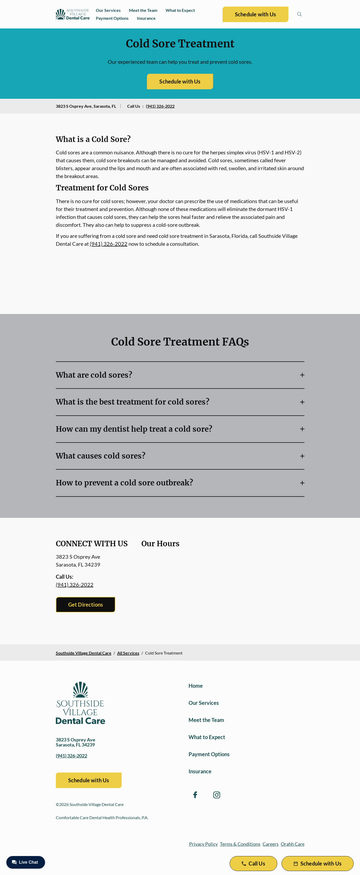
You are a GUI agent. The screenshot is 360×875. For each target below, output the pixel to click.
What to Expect (180, 10)
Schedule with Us (255, 14)
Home (196, 685)
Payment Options (112, 18)
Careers (271, 844)
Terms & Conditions (240, 844)
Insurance (146, 18)
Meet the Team (143, 10)
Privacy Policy (203, 844)
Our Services (108, 10)
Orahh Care (292, 844)
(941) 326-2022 (160, 106)
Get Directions (85, 604)
